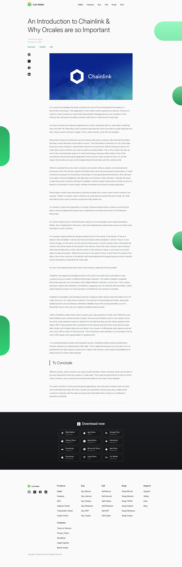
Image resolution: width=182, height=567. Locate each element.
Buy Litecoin (86, 496)
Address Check (63, 506)
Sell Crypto (106, 515)
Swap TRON (127, 501)
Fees (145, 501)
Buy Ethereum (87, 506)
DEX (122, 4)
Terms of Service (64, 528)
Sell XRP (105, 511)
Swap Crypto (127, 515)
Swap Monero (128, 496)
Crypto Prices (62, 515)
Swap (114, 4)
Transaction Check (65, 511)
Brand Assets (62, 548)
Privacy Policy (63, 533)
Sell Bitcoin (106, 491)
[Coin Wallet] (36, 4)
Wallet (80, 4)
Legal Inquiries (63, 543)
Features (90, 4)
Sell (106, 4)
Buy (99, 4)
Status (146, 496)
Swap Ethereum (128, 511)
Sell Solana (106, 501)
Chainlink (42, 47)
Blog (145, 506)
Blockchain (31, 47)
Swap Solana (127, 506)
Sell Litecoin (107, 496)
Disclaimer (61, 538)
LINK (51, 47)
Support (146, 491)
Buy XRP (85, 511)
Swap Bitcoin (127, 491)
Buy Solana (86, 501)
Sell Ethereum (107, 506)
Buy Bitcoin (86, 491)
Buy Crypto (86, 515)
